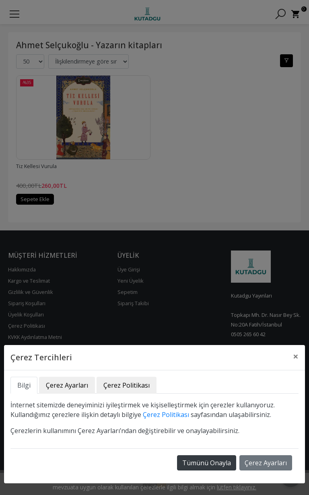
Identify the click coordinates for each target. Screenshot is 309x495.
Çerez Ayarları (266, 462)
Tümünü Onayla (206, 462)
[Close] (295, 356)
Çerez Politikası (166, 414)
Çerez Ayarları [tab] (67, 385)
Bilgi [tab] (24, 385)
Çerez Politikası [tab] (126, 385)
